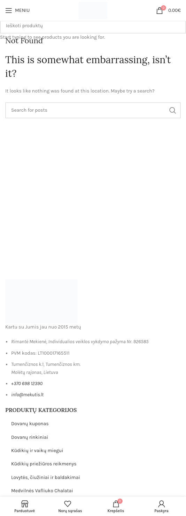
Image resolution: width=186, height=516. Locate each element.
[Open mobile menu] (17, 10)
